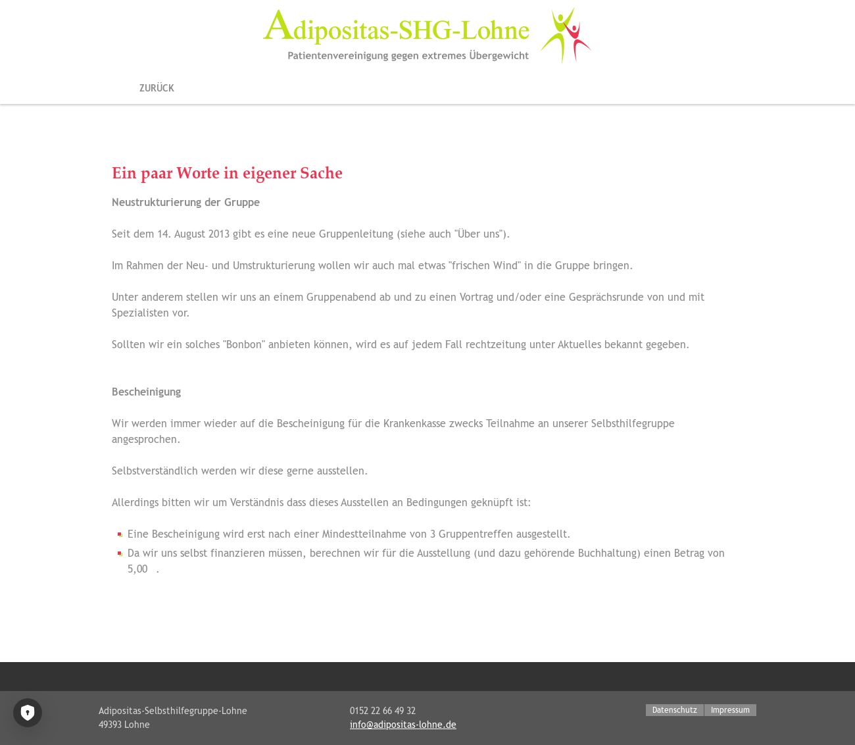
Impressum (730, 710)
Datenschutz (674, 710)
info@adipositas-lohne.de (403, 724)
